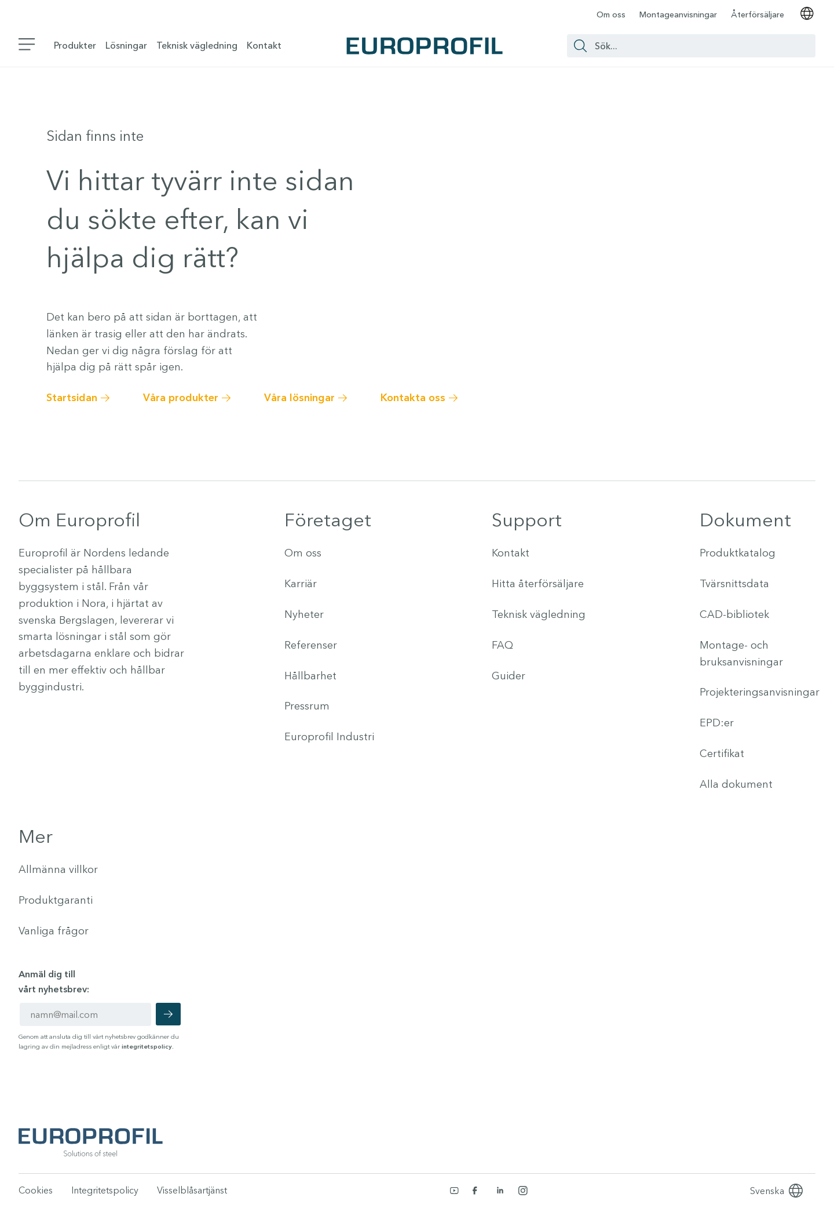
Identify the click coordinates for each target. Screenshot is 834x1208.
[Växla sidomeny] (27, 45)
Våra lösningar (299, 397)
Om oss (611, 14)
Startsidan (71, 397)
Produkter (75, 45)
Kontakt (264, 45)
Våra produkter (180, 397)
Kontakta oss (413, 397)
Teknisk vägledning (196, 45)
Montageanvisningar (678, 14)
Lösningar (126, 45)
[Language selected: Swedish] (767, 1191)
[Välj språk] (806, 14)
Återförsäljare (757, 14)
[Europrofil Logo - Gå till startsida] (424, 45)
